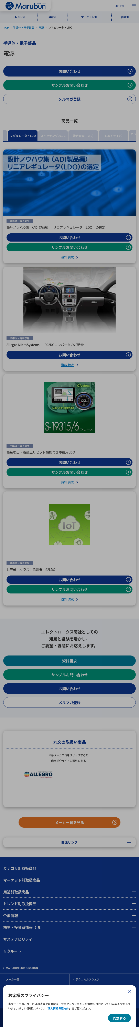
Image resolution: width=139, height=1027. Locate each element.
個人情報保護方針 (58, 1008)
